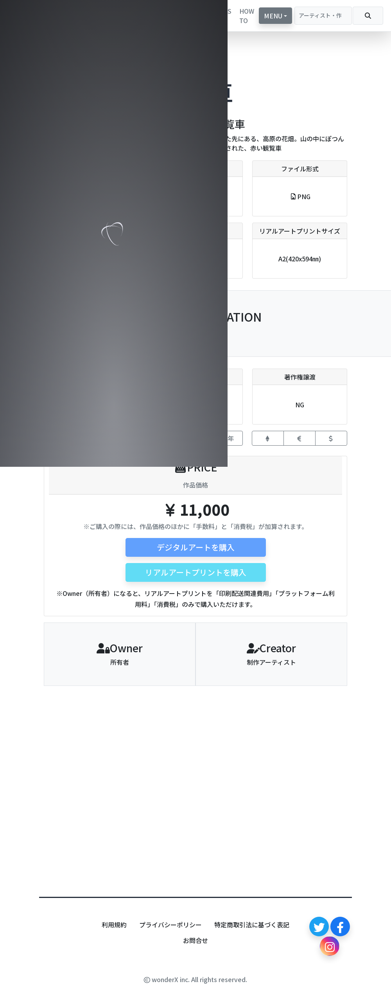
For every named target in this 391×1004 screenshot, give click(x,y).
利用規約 (114, 924)
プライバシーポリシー (170, 924)
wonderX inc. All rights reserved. (195, 979)
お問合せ (195, 940)
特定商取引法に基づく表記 (251, 924)
